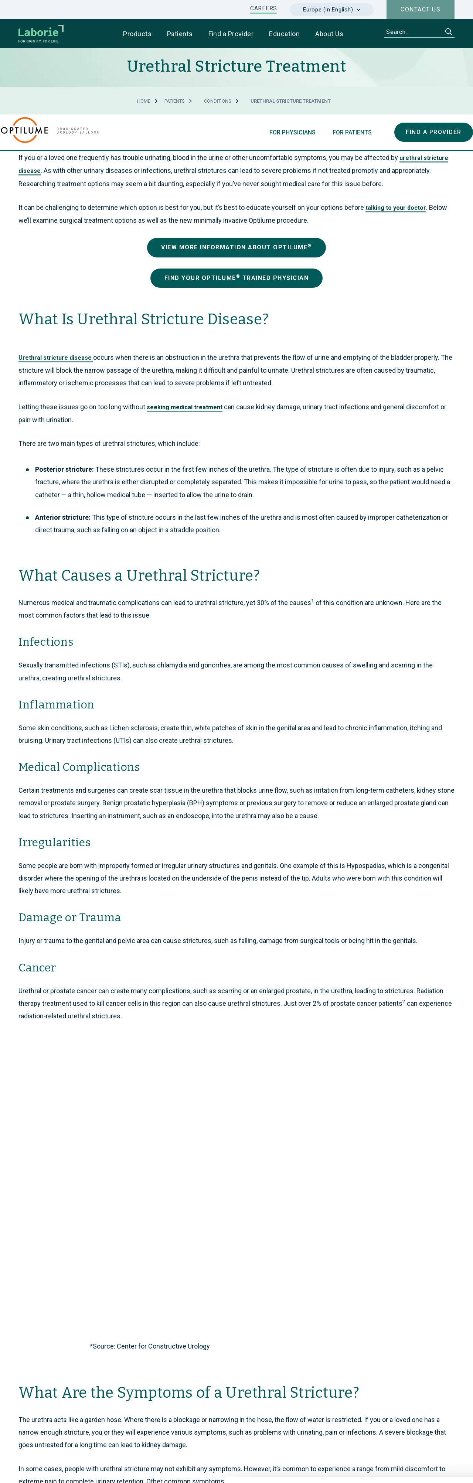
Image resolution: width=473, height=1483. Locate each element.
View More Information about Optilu (236, 247)
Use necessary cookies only (411, 1402)
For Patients (351, 132)
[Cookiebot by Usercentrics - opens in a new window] (48, 1468)
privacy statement (227, 1438)
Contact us (420, 9)
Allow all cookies (411, 1378)
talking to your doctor (395, 207)
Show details (391, 1468)
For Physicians (291, 132)
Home (143, 101)
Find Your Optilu (236, 277)
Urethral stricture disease (55, 357)
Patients (174, 101)
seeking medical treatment (184, 407)
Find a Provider (434, 132)
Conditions (217, 101)
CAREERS (263, 8)
